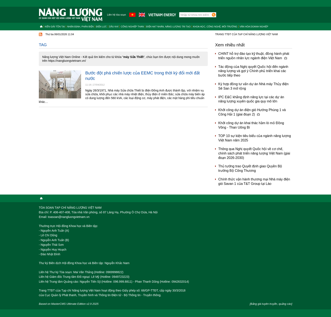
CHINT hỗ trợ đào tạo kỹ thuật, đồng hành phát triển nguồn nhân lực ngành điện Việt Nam (253, 56)
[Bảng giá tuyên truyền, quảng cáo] (271, 303)
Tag (43, 45)
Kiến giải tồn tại (55, 26)
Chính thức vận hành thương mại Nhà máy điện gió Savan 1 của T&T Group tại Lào (254, 181)
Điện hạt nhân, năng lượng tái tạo (168, 26)
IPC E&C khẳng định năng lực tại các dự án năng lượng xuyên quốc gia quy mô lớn (251, 99)
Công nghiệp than (132, 26)
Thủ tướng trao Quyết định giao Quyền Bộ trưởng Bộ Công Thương (250, 168)
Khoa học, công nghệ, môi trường (215, 26)
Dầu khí (113, 26)
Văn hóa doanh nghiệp (254, 26)
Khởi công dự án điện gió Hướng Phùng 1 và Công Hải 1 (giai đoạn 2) (252, 112)
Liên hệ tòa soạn (116, 14)
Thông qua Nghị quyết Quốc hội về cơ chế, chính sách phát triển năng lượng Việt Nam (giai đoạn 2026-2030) (254, 153)
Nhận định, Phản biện (80, 26)
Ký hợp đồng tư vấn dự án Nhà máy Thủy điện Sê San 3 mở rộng (253, 86)
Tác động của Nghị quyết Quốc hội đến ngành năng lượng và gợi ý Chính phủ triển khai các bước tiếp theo (253, 71)
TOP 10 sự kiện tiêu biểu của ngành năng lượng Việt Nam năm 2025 (254, 138)
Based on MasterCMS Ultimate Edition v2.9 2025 (69, 303)
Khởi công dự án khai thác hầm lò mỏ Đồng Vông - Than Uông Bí (251, 125)
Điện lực (101, 26)
